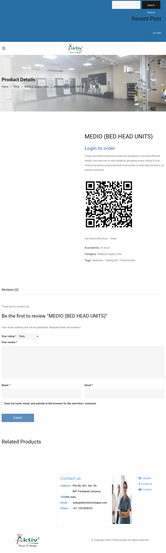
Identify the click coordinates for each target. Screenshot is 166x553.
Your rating (9, 336)
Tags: (88, 260)
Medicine (97, 260)
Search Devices (151, 6)
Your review (9, 342)
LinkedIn (145, 478)
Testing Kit (111, 260)
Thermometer (127, 260)
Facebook (145, 484)
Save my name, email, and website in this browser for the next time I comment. (50, 403)
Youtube (145, 489)
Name (6, 385)
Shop (16, 86)
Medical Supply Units (36, 86)
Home (5, 86)
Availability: (92, 247)
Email (89, 385)
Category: (91, 254)
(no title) (157, 33)
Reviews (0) (10, 290)
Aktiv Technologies (116, 540)
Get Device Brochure (96, 238)
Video (113, 238)
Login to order (100, 148)
